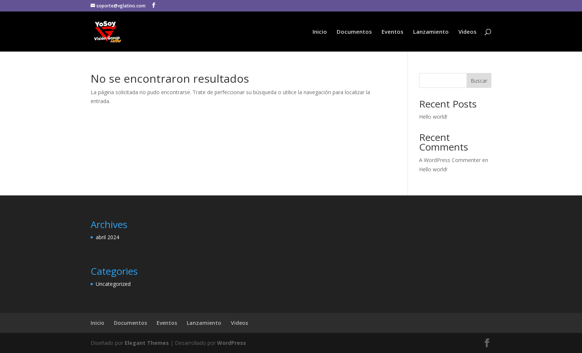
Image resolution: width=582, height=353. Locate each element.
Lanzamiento (431, 32)
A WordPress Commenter (450, 160)
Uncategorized (113, 283)
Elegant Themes (147, 342)
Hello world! (433, 116)
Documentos (354, 32)
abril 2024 (107, 237)
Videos (467, 32)
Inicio (320, 32)
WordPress (231, 342)
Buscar (479, 80)
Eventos (392, 32)
